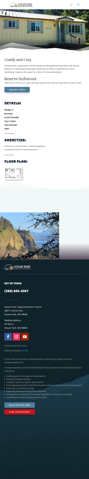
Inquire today (17, 89)
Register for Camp (19, 405)
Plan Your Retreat (19, 412)
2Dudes (24, 350)
